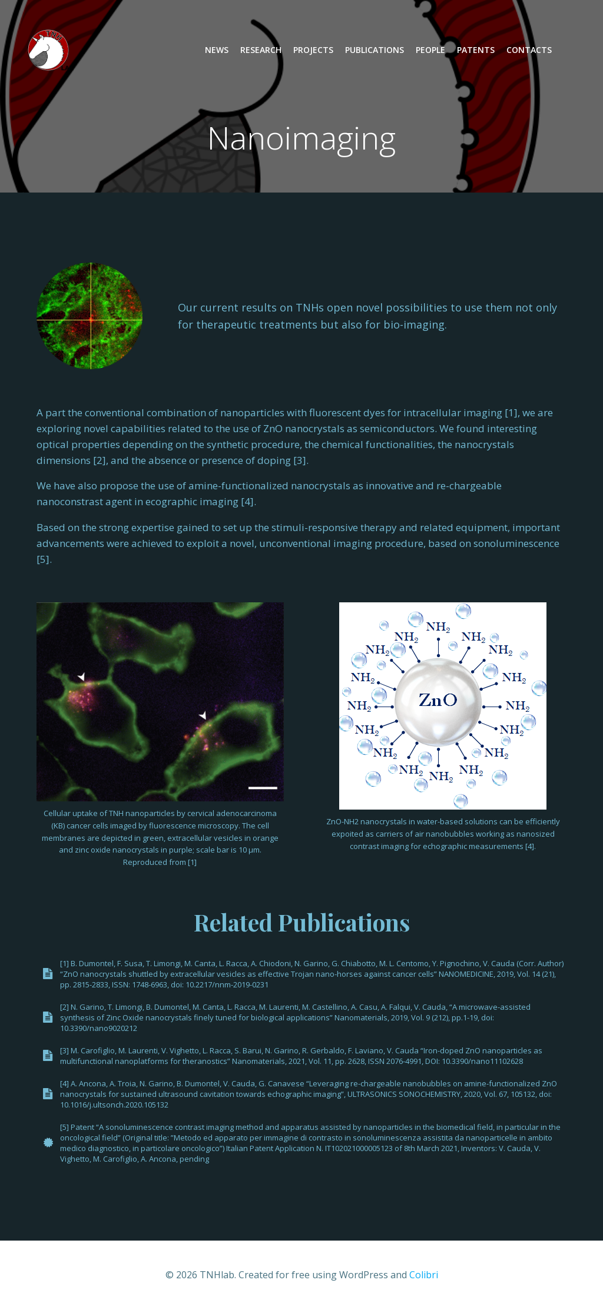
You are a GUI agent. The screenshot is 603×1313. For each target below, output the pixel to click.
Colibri (423, 1275)
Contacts (529, 50)
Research (260, 50)
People (430, 50)
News (216, 50)
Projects (313, 50)
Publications (374, 50)
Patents (476, 50)
